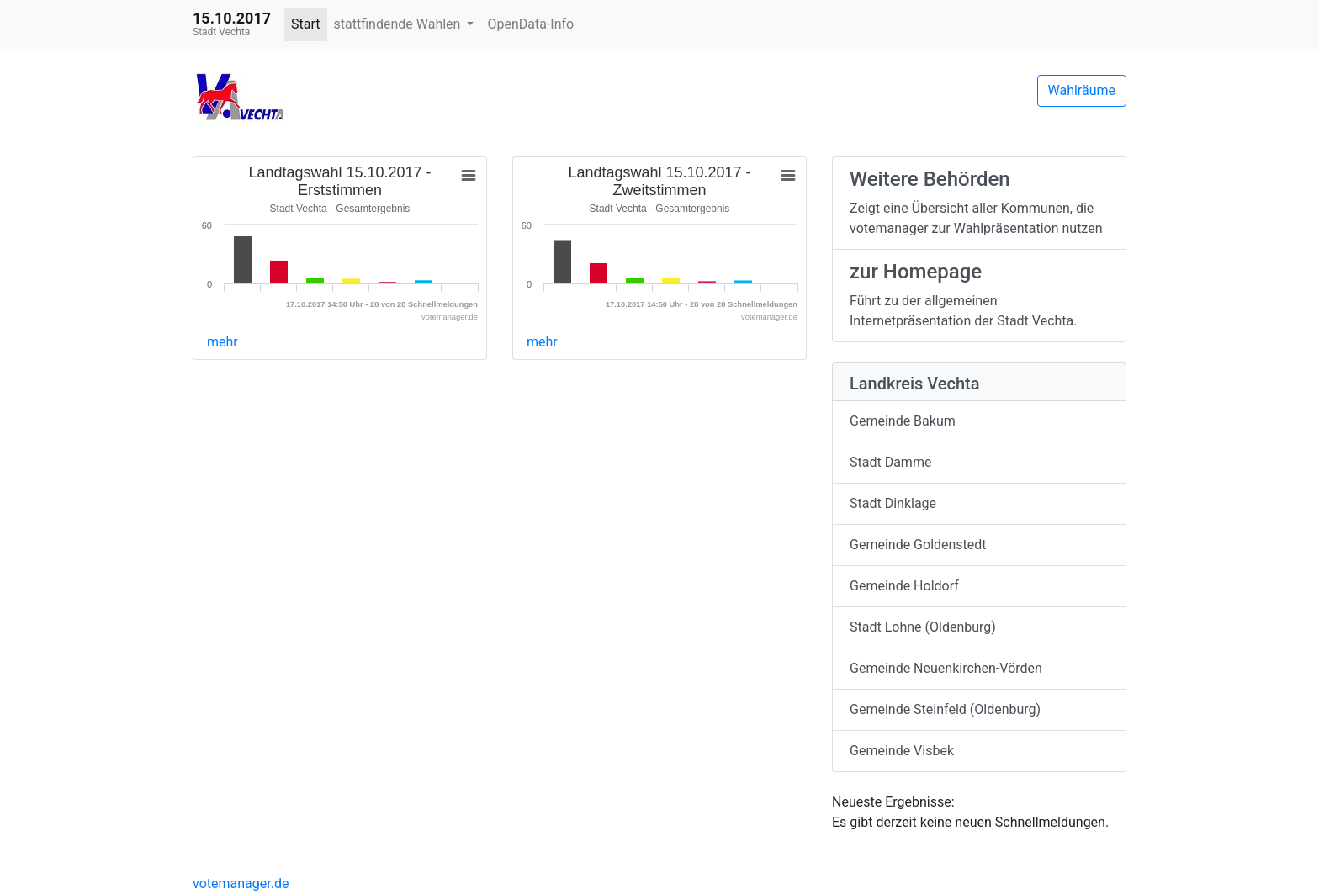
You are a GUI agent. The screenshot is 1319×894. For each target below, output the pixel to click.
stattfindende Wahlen (399, 24)
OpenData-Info (530, 24)
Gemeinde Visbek (902, 751)
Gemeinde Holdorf (904, 586)
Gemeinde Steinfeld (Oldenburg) (945, 709)
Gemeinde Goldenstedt (918, 545)
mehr (222, 342)
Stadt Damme (890, 462)
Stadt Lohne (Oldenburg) (923, 627)
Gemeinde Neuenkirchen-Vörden (946, 668)
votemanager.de (241, 883)
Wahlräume (1082, 90)
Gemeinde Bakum (903, 421)
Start (305, 24)
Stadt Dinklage (893, 503)
